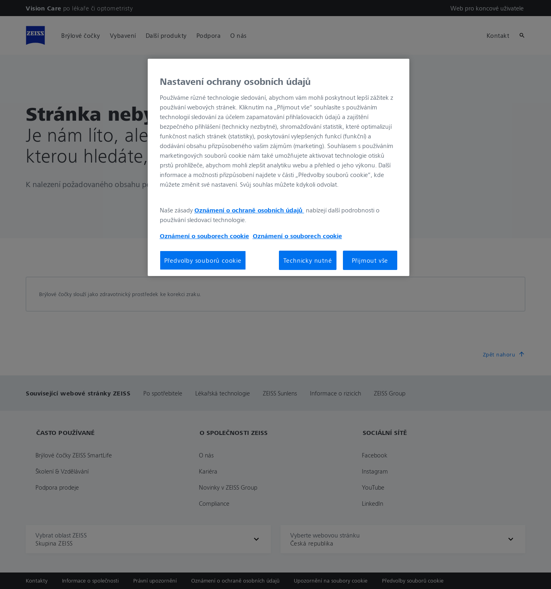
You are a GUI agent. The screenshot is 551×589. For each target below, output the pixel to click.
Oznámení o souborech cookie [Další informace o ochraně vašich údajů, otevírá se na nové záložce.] (204, 235)
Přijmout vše (370, 260)
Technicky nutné (307, 260)
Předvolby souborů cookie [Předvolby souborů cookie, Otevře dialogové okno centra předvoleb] (202, 260)
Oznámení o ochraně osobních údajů (249, 210)
